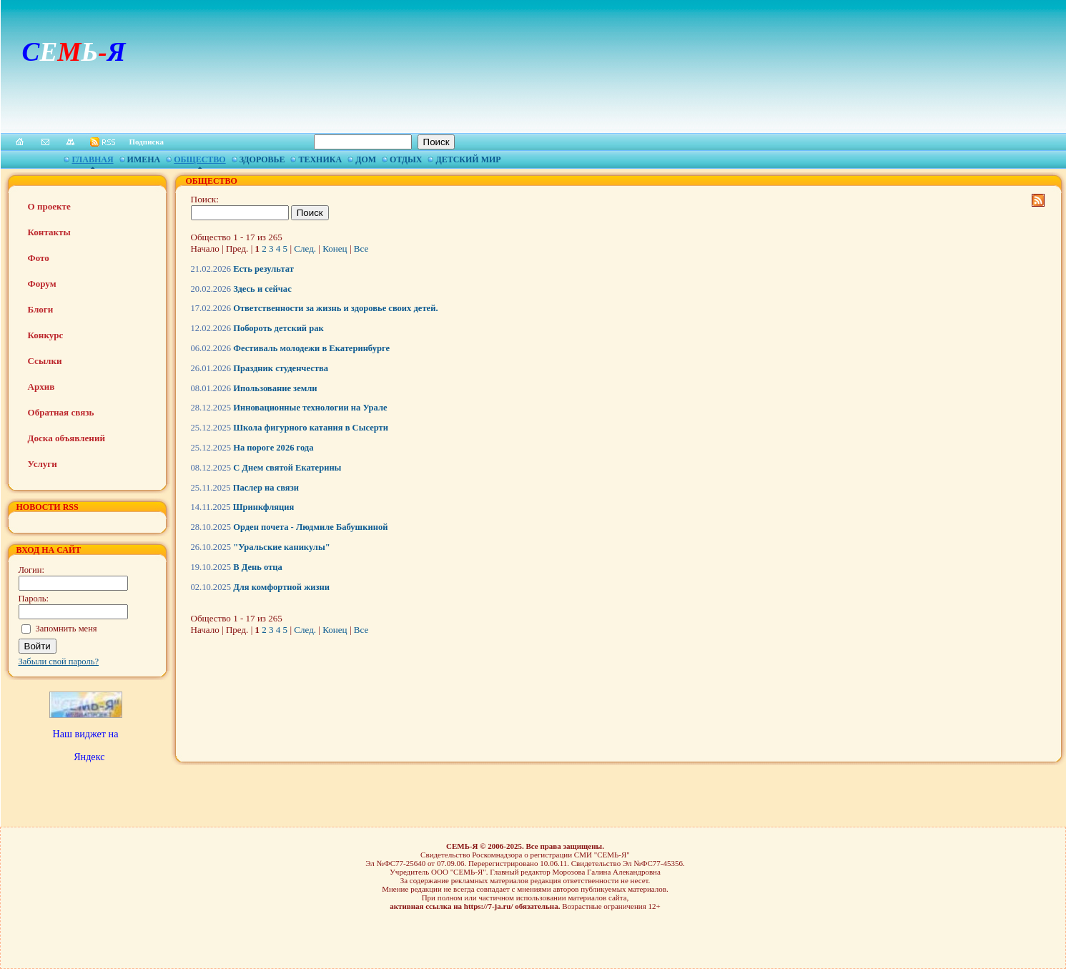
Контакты (49, 232)
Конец (334, 248)
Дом (365, 159)
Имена (144, 159)
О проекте (49, 206)
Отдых (406, 159)
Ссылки (45, 360)
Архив (41, 386)
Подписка (146, 141)
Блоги (41, 309)
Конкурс (46, 335)
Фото (38, 257)
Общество (199, 159)
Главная (92, 159)
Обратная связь (61, 412)
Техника (320, 159)
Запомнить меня (66, 629)
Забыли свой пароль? (59, 661)
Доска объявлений (66, 438)
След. (305, 248)
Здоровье (262, 159)
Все (361, 248)
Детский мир (467, 159)
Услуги (42, 463)
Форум (42, 283)
